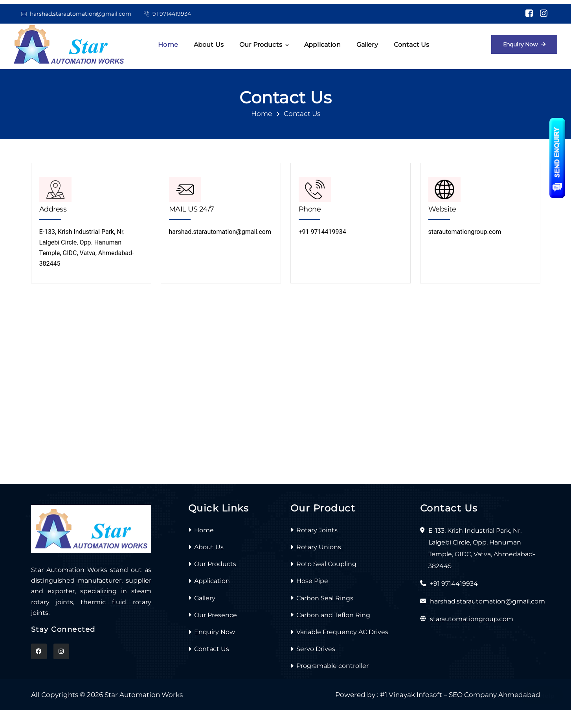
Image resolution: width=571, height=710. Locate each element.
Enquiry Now (214, 632)
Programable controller (332, 666)
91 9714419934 (171, 13)
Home (168, 44)
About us (209, 44)
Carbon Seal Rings (324, 598)
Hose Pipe (312, 581)
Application (322, 44)
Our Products (260, 44)
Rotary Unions (318, 547)
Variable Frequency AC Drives (342, 632)
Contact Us (412, 44)
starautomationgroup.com (464, 231)
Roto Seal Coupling (326, 564)
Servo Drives (315, 649)
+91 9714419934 (322, 231)
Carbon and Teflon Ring (333, 615)
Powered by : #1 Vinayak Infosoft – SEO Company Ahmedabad (437, 695)
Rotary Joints (317, 530)
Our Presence (215, 615)
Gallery (367, 44)
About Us (209, 547)
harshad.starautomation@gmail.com (80, 13)
